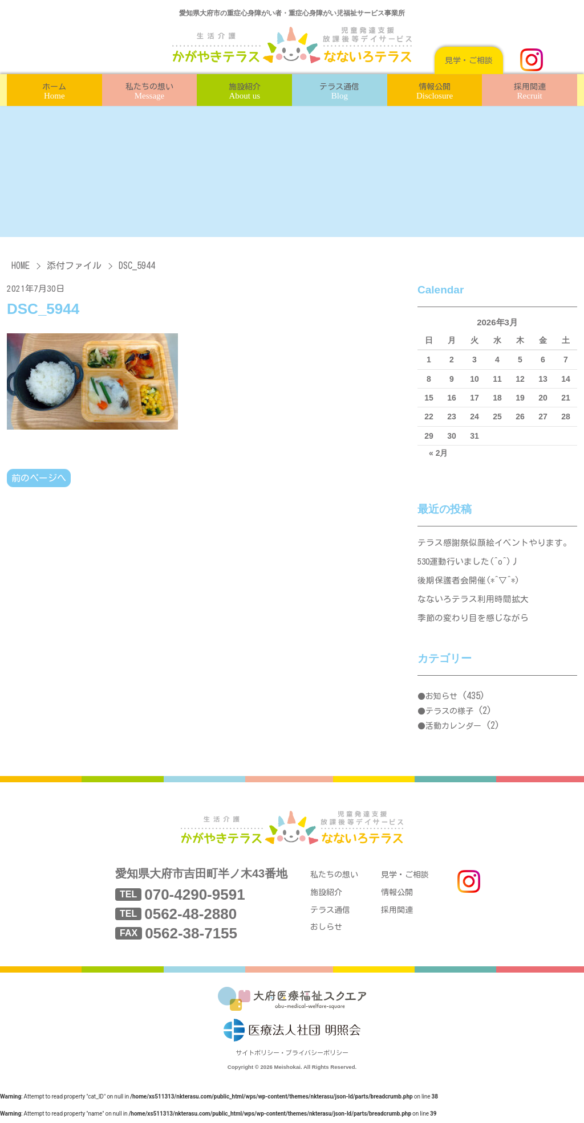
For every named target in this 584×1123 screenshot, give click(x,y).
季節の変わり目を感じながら (473, 620)
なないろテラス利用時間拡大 (473, 601)
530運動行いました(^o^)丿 (469, 562)
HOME (20, 265)
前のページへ (38, 478)
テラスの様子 (449, 714)
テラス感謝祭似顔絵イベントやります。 (494, 543)
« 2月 (438, 453)
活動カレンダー (453, 729)
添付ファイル (74, 265)
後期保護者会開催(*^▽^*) (469, 582)
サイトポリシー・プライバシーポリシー (292, 1059)
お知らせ (441, 700)
